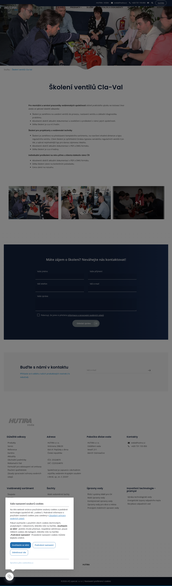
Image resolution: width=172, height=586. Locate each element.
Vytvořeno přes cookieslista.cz (21, 563)
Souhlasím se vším (20, 545)
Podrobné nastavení (44, 545)
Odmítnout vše (19, 552)
